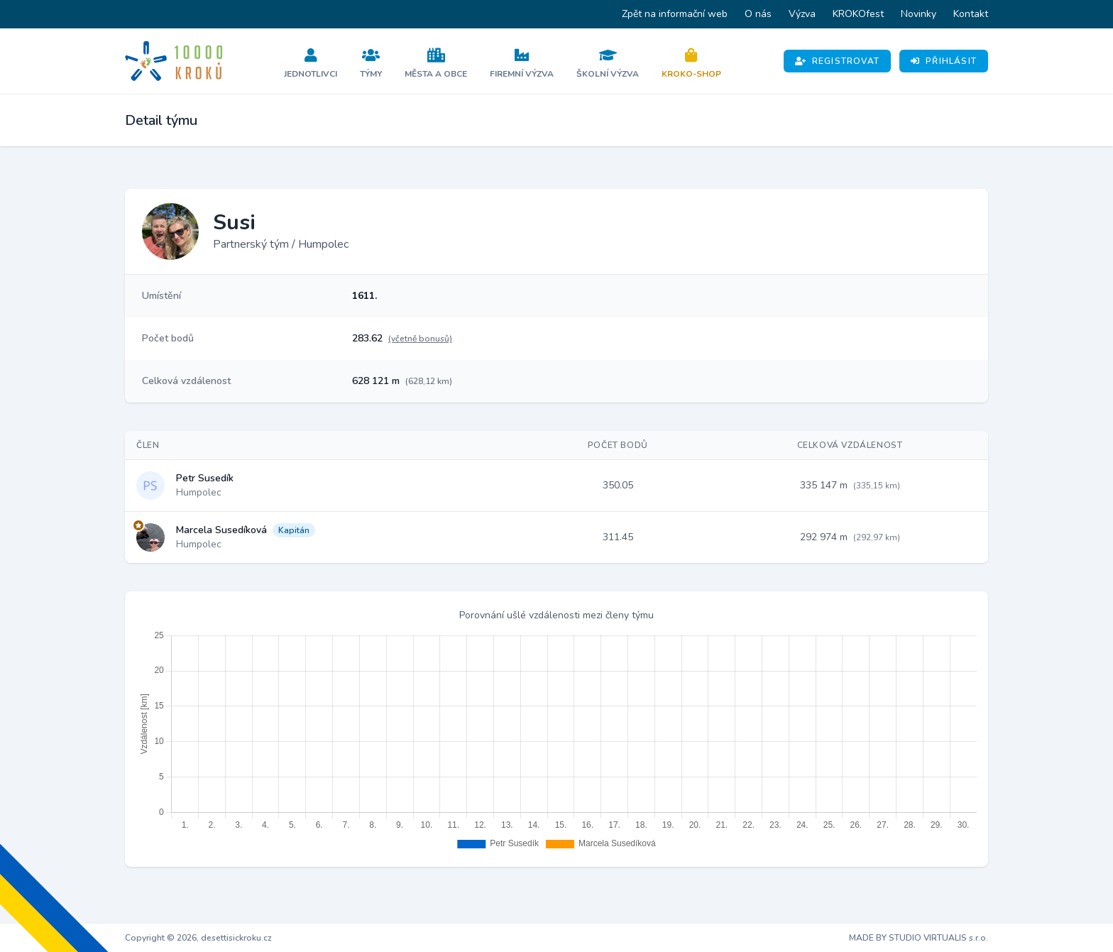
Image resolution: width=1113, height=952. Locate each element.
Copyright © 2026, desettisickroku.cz (198, 937)
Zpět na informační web (675, 14)
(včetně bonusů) (420, 338)
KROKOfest (858, 14)
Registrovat (837, 61)
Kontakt (970, 14)
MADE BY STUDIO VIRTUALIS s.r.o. (918, 937)
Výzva (802, 14)
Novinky (918, 14)
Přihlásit (944, 61)
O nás (758, 14)
